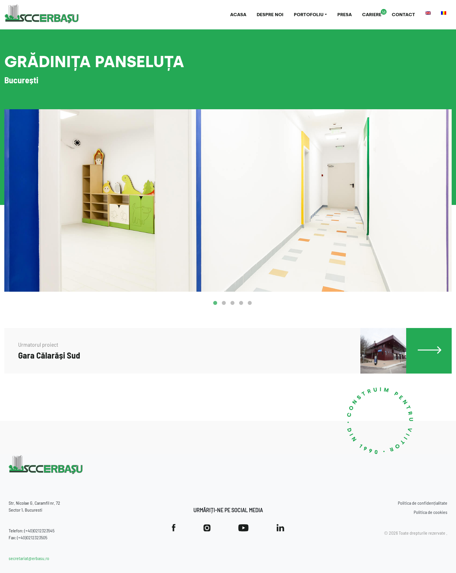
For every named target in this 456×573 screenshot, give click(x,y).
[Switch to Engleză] (428, 13)
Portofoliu (308, 14)
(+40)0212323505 (32, 537)
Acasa (238, 14)
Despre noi (270, 14)
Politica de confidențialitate (422, 503)
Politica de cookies (430, 512)
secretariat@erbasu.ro (29, 558)
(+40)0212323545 (39, 530)
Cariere (371, 14)
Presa (344, 14)
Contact (403, 14)
